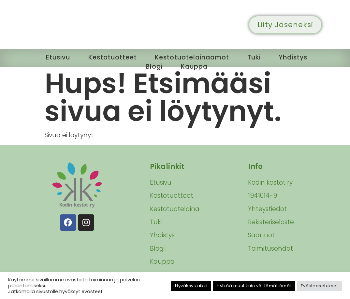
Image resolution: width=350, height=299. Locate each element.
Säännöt (261, 235)
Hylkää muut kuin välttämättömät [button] (254, 286)
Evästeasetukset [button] (319, 286)
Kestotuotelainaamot (191, 57)
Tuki (254, 57)
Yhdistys (295, 57)
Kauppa (194, 65)
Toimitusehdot (270, 248)
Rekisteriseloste (271, 222)
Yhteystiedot (267, 209)
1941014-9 (262, 195)
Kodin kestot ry (270, 182)
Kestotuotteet (111, 57)
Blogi (154, 65)
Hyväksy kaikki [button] (191, 286)
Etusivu (56, 57)
